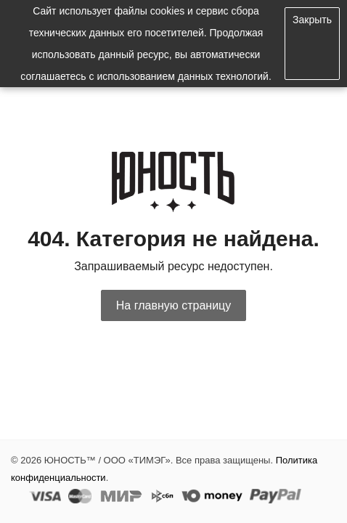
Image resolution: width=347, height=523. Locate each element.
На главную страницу (173, 305)
